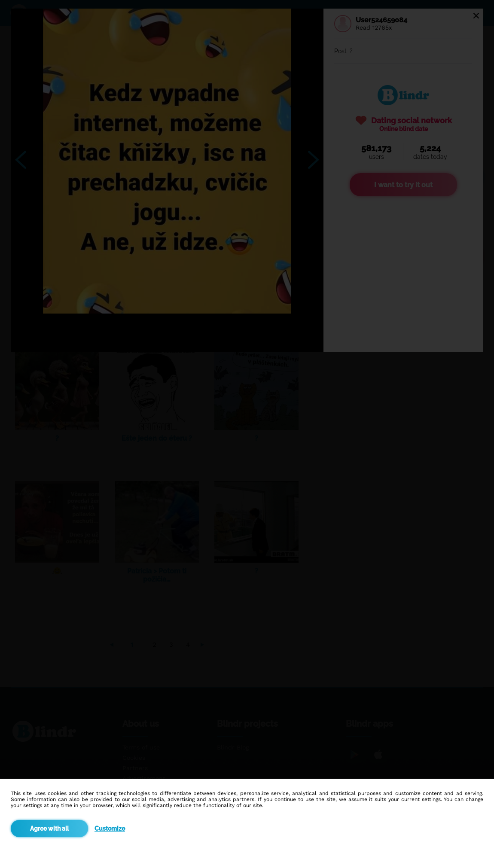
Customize (110, 828)
